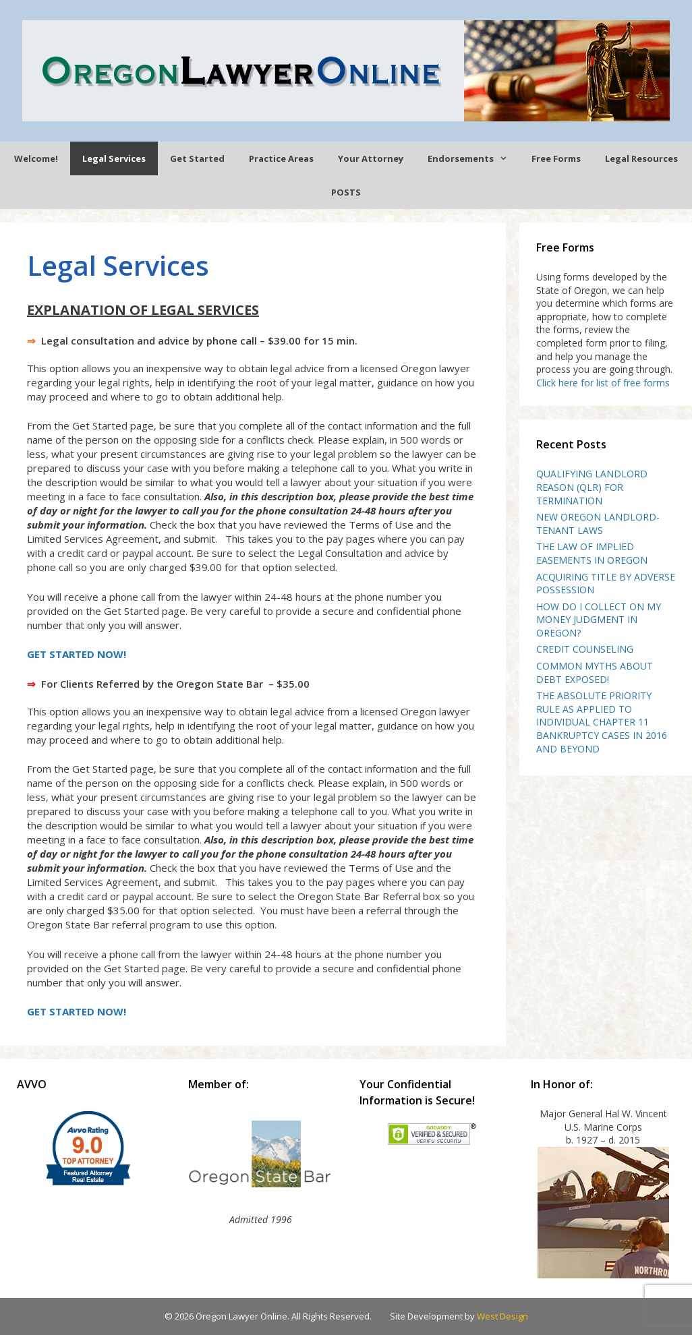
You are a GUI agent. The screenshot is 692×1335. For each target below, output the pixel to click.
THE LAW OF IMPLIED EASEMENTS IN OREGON (591, 553)
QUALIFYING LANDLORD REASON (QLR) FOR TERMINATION (591, 486)
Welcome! (36, 158)
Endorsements (473, 158)
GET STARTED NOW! (76, 654)
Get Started (197, 158)
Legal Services (114, 158)
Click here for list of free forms (603, 382)
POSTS (346, 192)
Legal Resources (641, 158)
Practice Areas (281, 158)
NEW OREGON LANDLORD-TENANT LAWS (598, 523)
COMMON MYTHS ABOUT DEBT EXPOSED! (594, 672)
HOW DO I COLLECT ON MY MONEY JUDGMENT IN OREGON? (598, 619)
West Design (502, 1316)
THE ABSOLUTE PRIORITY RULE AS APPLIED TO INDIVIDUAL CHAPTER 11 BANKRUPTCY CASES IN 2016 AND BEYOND (601, 721)
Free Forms (556, 158)
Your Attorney (370, 158)
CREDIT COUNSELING (584, 649)
